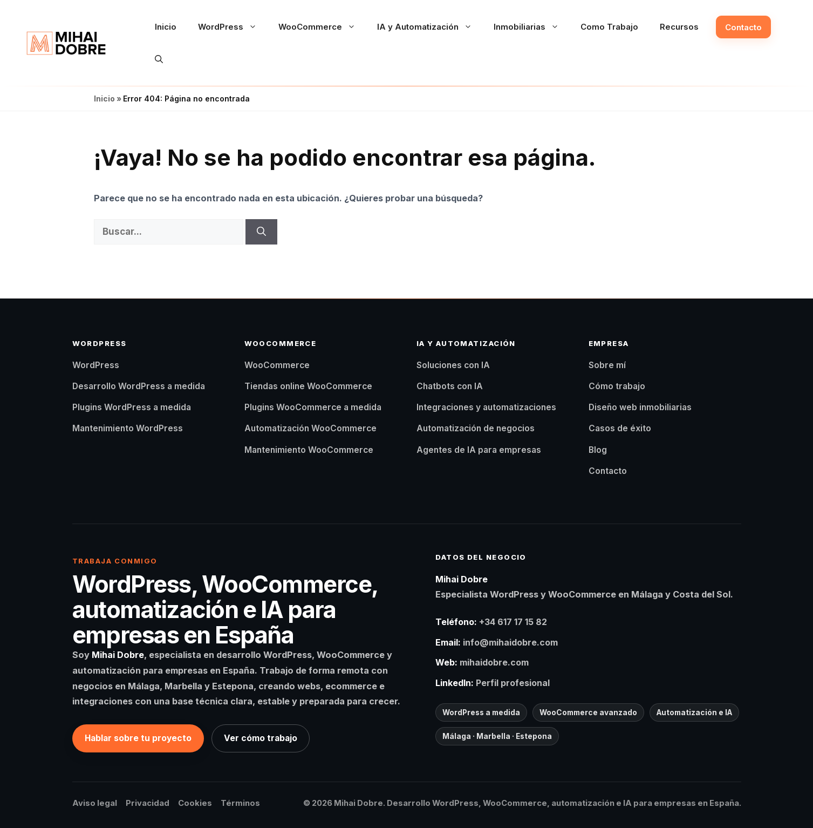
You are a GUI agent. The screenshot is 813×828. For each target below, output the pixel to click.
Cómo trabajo (617, 386)
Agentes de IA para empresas (478, 450)
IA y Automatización (430, 27)
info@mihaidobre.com (510, 642)
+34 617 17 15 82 (513, 621)
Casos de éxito (620, 428)
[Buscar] (261, 232)
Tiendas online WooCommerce (308, 386)
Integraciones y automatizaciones (486, 407)
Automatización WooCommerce (310, 428)
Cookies (195, 803)
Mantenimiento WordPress (127, 428)
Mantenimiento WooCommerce (308, 450)
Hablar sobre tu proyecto (138, 738)
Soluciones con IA (453, 365)
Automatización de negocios (475, 428)
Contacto (743, 27)
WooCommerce (322, 27)
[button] (159, 59)
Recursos (679, 27)
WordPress (233, 27)
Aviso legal (94, 803)
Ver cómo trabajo (260, 738)
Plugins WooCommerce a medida (312, 407)
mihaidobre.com (494, 662)
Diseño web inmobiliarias (640, 407)
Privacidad (147, 803)
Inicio (165, 27)
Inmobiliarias (532, 27)
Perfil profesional (513, 682)
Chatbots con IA (449, 386)
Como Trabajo (609, 27)
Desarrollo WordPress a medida (138, 386)
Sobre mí (607, 365)
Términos (240, 803)
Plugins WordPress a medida (131, 407)
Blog (598, 450)
